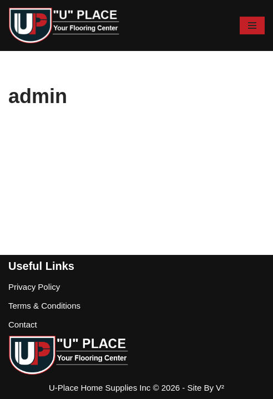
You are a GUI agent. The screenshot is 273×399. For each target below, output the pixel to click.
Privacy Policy (34, 286)
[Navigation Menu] (252, 25)
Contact (22, 324)
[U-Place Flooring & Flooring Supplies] (63, 25)
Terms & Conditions (44, 305)
